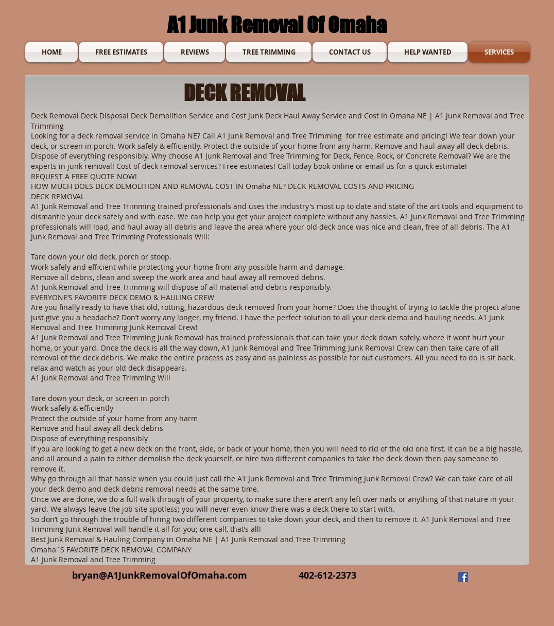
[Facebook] (463, 577)
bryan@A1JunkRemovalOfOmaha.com (159, 575)
